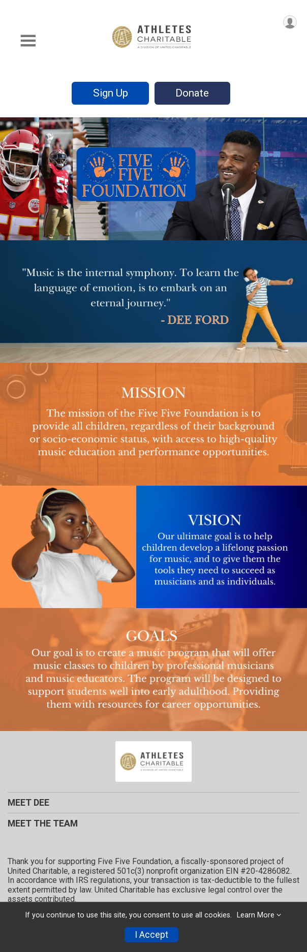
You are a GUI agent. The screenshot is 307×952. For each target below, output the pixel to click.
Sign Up (110, 93)
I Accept (151, 935)
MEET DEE (28, 803)
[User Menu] (290, 22)
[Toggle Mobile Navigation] (28, 40)
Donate (192, 93)
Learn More (255, 915)
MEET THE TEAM (43, 823)
